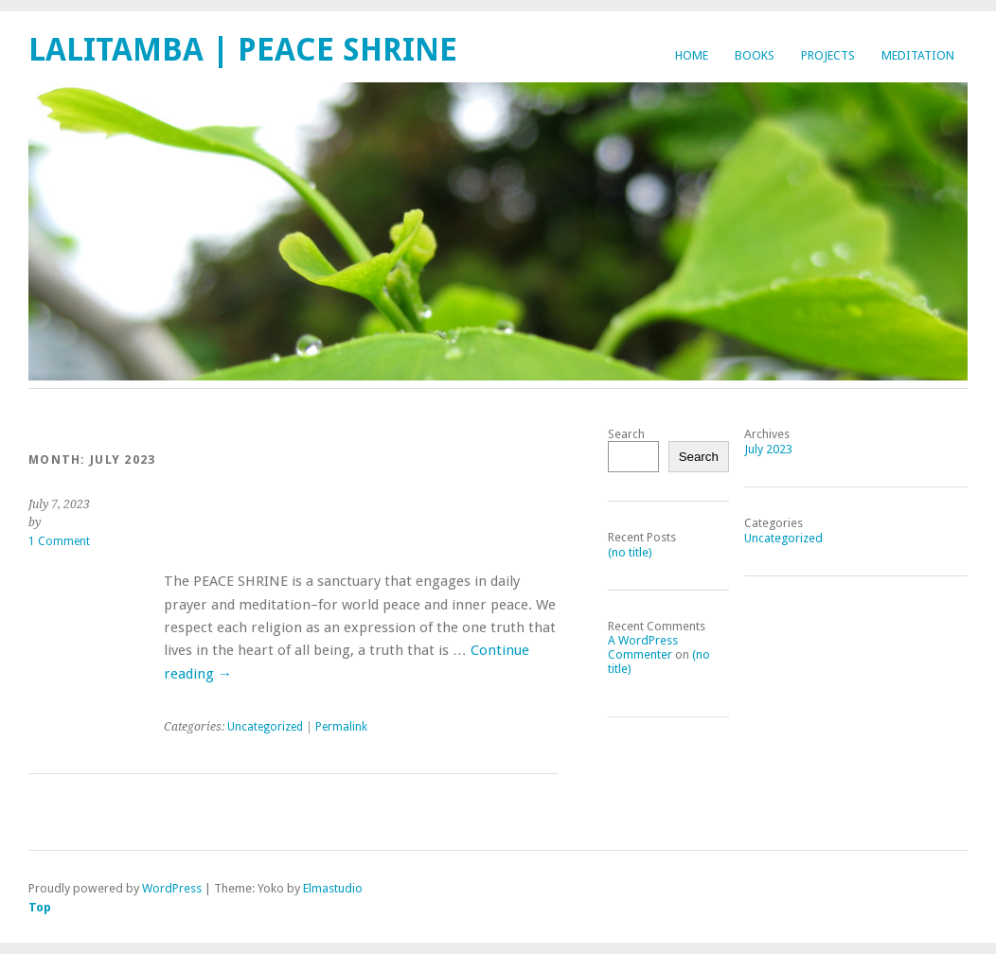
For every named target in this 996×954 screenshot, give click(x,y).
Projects (828, 55)
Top (39, 907)
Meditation (917, 55)
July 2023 (768, 449)
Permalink (341, 726)
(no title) (630, 552)
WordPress (172, 888)
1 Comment (59, 541)
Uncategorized (265, 726)
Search (626, 434)
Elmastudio (333, 888)
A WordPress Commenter (643, 647)
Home (691, 55)
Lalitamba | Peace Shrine (242, 49)
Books (754, 55)
